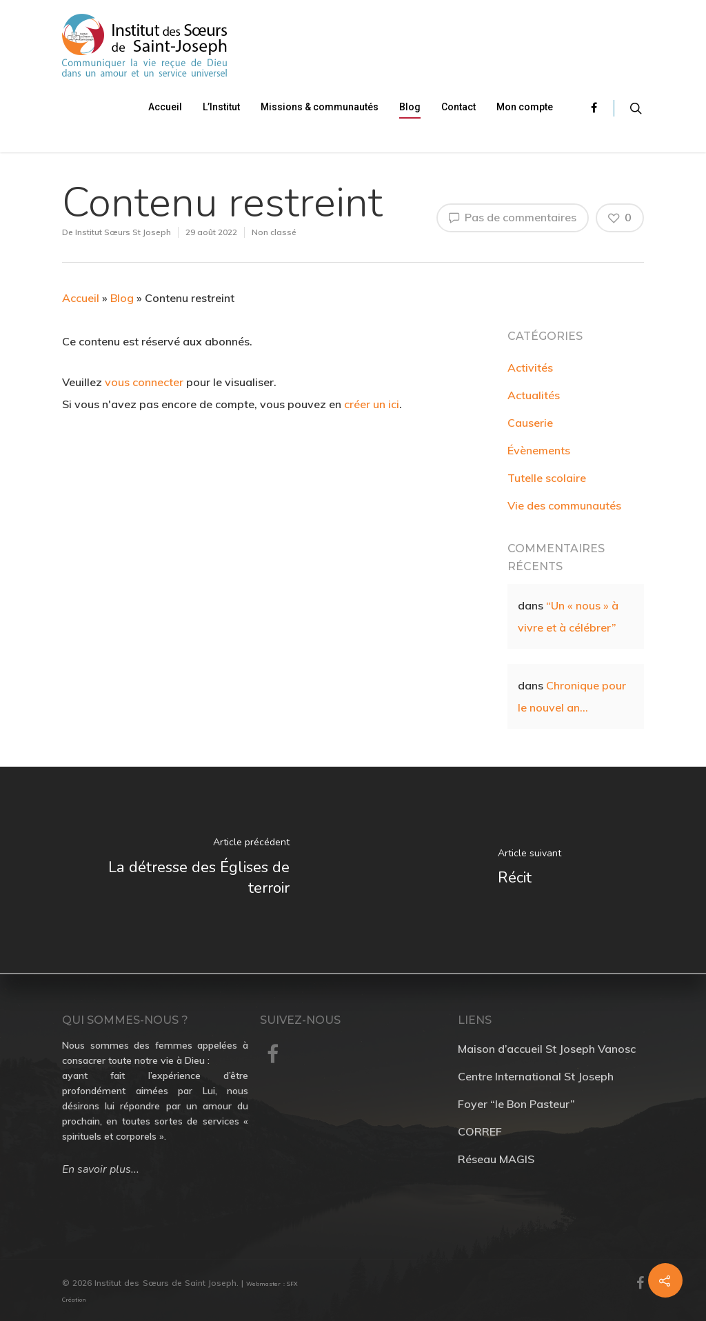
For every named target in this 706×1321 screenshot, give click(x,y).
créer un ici (371, 404)
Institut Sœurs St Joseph (123, 232)
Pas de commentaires (512, 217)
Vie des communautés (564, 505)
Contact (458, 106)
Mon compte (524, 106)
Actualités (533, 395)
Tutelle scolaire (546, 478)
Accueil (165, 106)
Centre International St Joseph (536, 1076)
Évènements (538, 450)
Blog (410, 106)
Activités (530, 367)
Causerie (530, 423)
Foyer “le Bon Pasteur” (516, 1104)
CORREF (480, 1131)
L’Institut (221, 106)
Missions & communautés (320, 106)
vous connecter (144, 382)
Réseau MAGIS (496, 1159)
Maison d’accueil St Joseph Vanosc (547, 1049)
